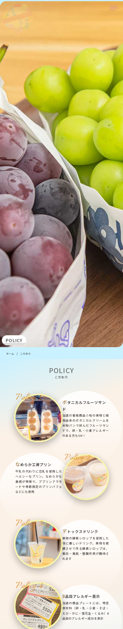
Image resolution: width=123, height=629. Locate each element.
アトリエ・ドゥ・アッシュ (17, 18)
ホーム (10, 353)
